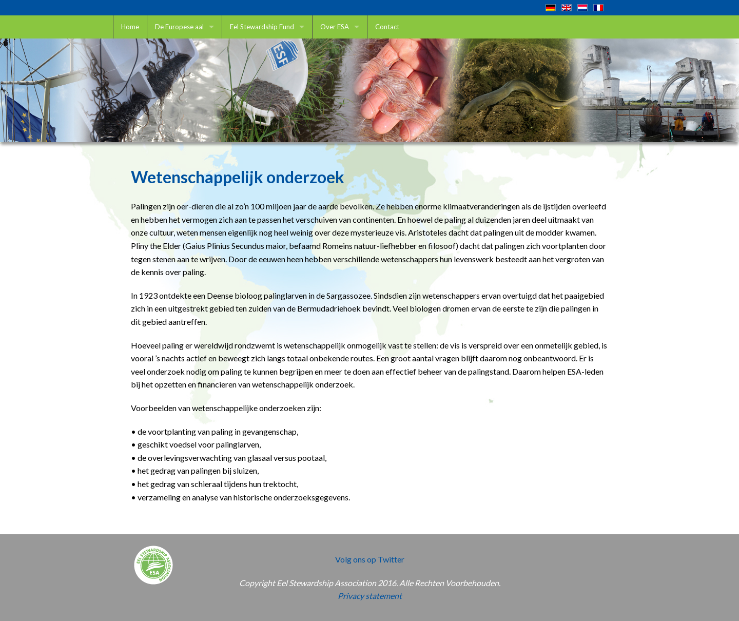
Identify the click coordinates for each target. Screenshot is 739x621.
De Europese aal (179, 27)
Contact (387, 27)
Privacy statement (370, 595)
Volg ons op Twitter (369, 559)
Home (130, 27)
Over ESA (334, 27)
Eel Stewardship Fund (262, 27)
